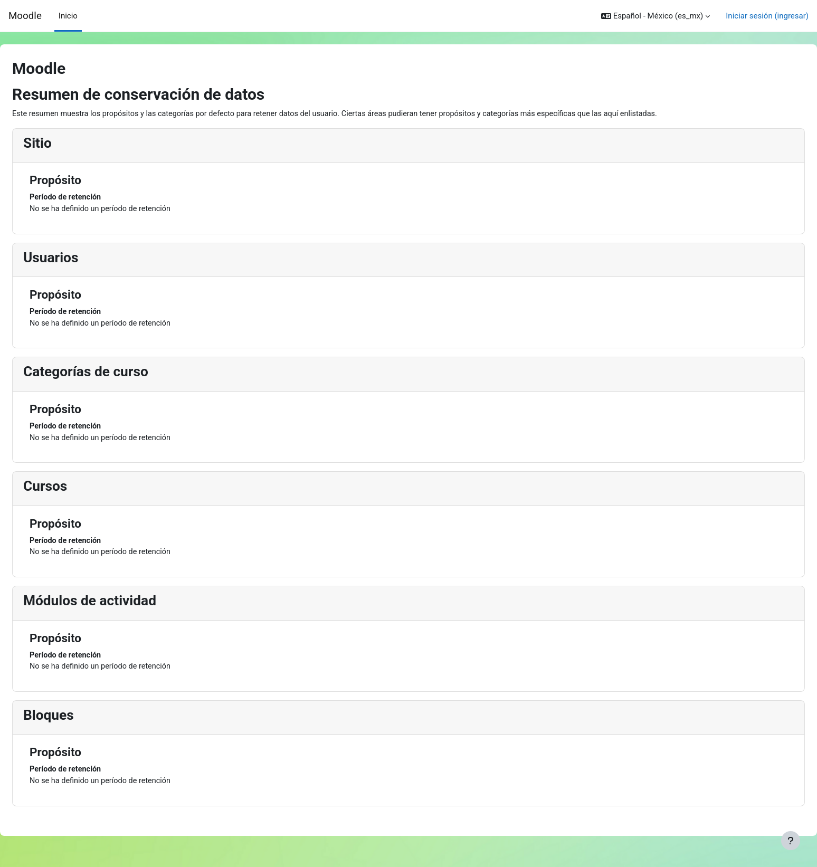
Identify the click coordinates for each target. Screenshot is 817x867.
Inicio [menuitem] (68, 16)
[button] (655, 16)
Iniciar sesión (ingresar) (767, 16)
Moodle (25, 16)
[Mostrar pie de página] (790, 840)
